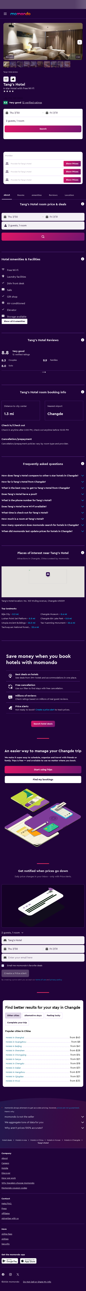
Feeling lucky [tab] (53, 1015)
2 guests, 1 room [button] (15, 121)
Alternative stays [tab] (33, 1015)
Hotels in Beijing (14, 1046)
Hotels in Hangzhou (15, 1072)
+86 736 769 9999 (13, 98)
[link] (43, 724)
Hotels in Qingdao (15, 1077)
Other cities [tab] (13, 1015)
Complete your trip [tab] (17, 1023)
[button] (5, 13)
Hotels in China (36, 1140)
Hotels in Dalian (13, 1068)
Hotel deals (7, 1140)
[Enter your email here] (45, 957)
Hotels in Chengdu (15, 1064)
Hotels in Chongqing (16, 1055)
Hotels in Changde (72, 1140)
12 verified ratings (32, 102)
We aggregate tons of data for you (44, 1122)
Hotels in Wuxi (13, 1081)
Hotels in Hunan (54, 1140)
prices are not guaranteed (68, 1108)
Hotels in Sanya (13, 1059)
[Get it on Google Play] (10, 1261)
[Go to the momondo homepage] (20, 13)
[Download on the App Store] (28, 1261)
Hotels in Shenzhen (15, 1051)
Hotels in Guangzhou (16, 1042)
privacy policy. (56, 980)
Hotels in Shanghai (15, 1038)
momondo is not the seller (44, 1117)
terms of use (41, 980)
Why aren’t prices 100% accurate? (44, 1128)
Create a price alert (44, 710)
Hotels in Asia (21, 1140)
